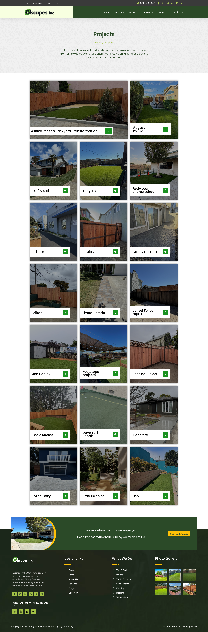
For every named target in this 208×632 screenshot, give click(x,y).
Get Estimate (177, 12)
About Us (134, 12)
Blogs (161, 12)
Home (106, 12)
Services (119, 12)
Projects (148, 12)
